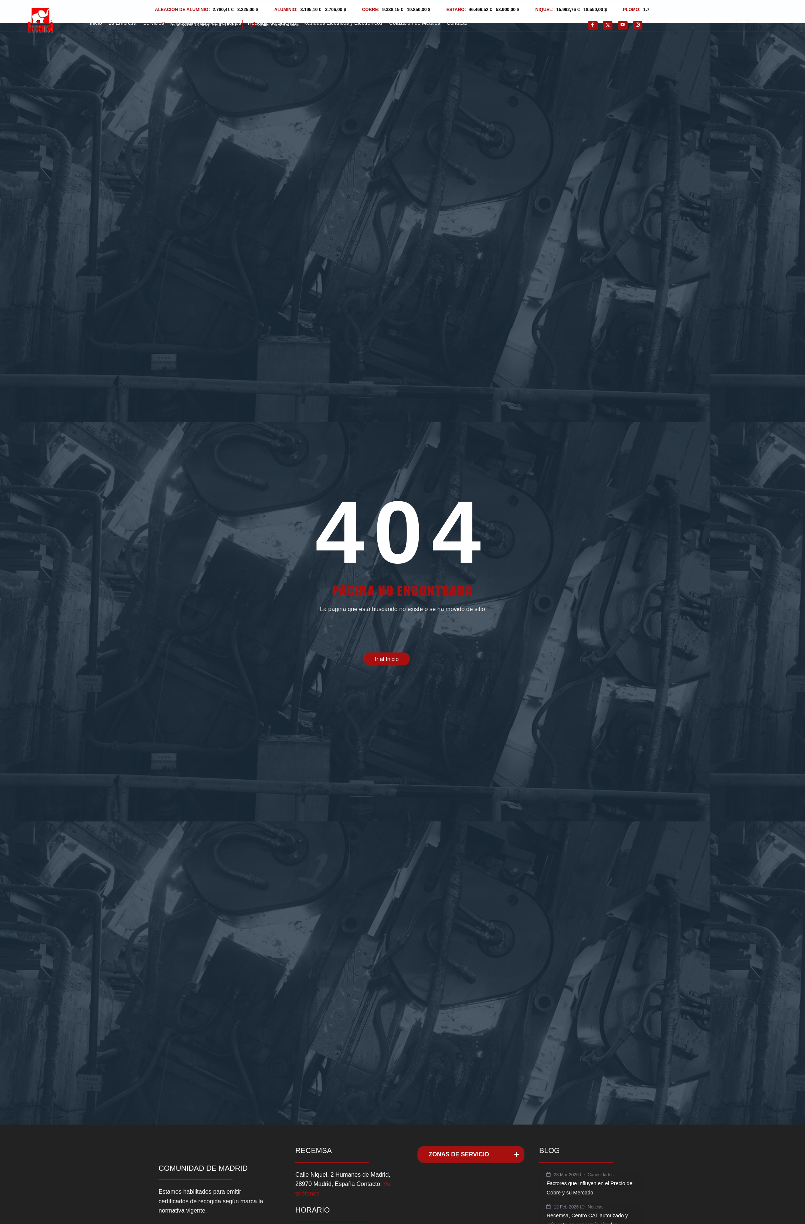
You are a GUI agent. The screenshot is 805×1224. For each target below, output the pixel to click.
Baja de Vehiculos (220, 23)
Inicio (96, 23)
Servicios (153, 23)
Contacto (457, 23)
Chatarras (182, 23)
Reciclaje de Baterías (272, 23)
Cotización (747, 13)
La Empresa (122, 23)
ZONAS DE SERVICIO (459, 1154)
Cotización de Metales (414, 23)
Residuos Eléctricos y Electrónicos (343, 23)
